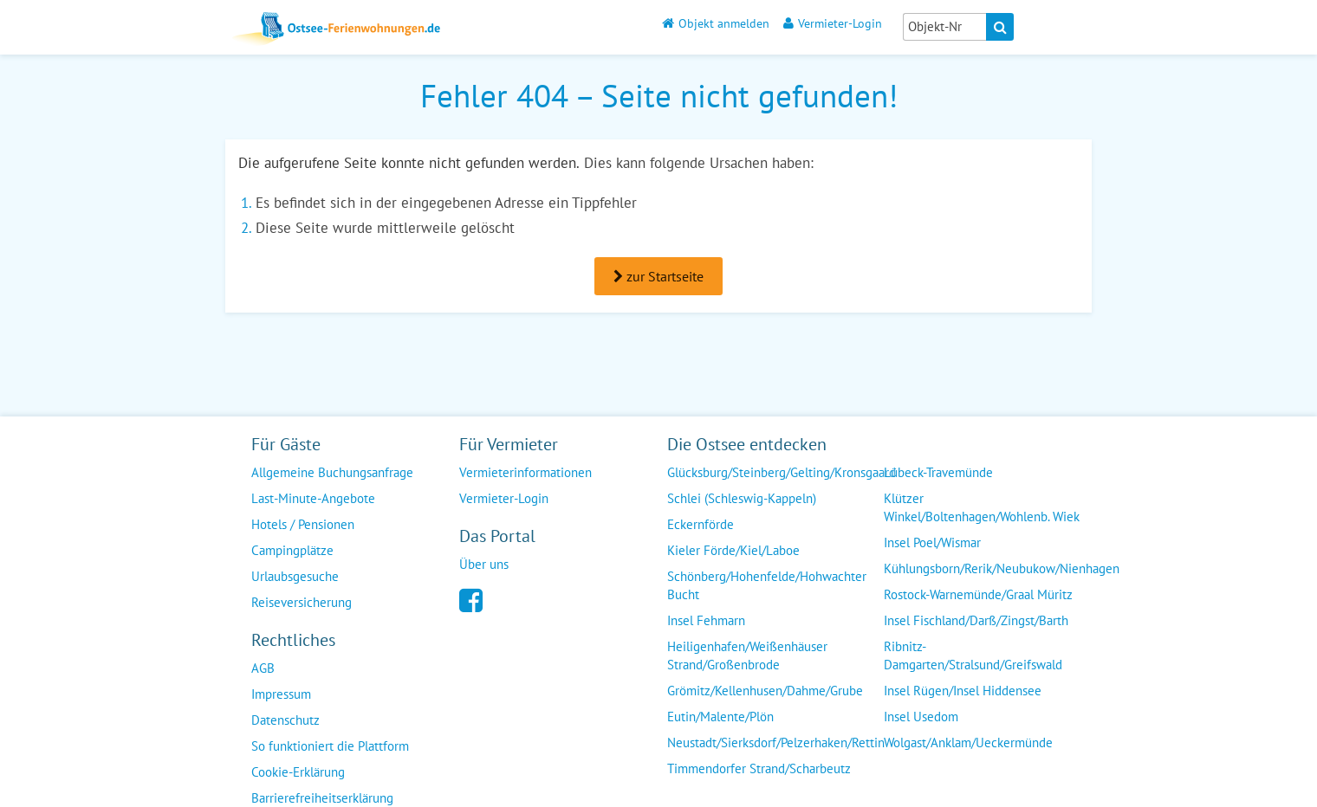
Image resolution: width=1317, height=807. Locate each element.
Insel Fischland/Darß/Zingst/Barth (976, 620)
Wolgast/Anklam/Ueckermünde (968, 742)
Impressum (281, 694)
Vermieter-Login (832, 23)
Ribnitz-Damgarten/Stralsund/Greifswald (973, 655)
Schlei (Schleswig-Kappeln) (741, 498)
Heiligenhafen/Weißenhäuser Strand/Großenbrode (747, 655)
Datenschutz (285, 720)
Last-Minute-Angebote (313, 498)
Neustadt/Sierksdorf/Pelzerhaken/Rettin (776, 742)
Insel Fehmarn (706, 620)
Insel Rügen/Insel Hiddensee (962, 690)
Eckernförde (700, 524)
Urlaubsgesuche (295, 576)
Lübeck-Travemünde (938, 472)
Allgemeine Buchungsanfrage (332, 472)
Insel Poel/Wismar (932, 542)
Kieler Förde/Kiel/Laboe (733, 550)
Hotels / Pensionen (302, 524)
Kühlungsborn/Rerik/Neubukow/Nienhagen (1001, 568)
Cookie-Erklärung (298, 772)
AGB (263, 668)
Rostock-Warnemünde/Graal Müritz (978, 594)
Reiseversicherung (301, 602)
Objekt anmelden (715, 23)
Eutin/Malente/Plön (720, 716)
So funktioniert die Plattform (330, 746)
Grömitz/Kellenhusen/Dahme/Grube (765, 690)
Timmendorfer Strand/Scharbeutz (759, 768)
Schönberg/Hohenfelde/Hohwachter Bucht (766, 585)
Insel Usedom (921, 716)
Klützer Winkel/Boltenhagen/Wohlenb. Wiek (982, 507)
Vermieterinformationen (525, 472)
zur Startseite (658, 276)
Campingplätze (292, 550)
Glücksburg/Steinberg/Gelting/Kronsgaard (781, 472)
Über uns (484, 564)
